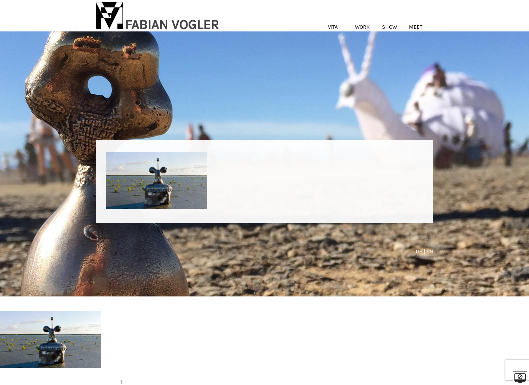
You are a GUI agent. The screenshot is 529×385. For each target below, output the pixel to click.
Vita (333, 27)
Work (362, 27)
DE (420, 251)
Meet (415, 27)
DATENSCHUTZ (137, 381)
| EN (428, 251)
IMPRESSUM (108, 381)
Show (389, 27)
